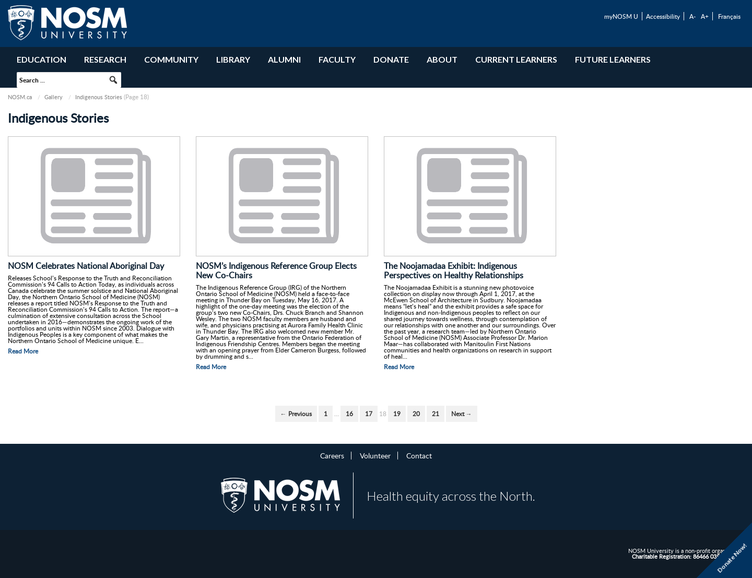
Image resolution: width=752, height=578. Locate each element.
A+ (705, 16)
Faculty (337, 59)
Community (171, 59)
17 (368, 413)
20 (416, 413)
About (442, 59)
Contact (419, 455)
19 (397, 413)
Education (41, 59)
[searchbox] (69, 80)
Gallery (53, 97)
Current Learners (516, 59)
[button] (113, 80)
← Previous (296, 413)
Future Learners (613, 59)
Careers (332, 455)
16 (349, 413)
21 (435, 413)
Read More (23, 351)
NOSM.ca (20, 97)
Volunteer (375, 455)
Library (233, 59)
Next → (461, 413)
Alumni (284, 59)
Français (729, 16)
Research (105, 59)
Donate (391, 59)
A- (692, 16)
